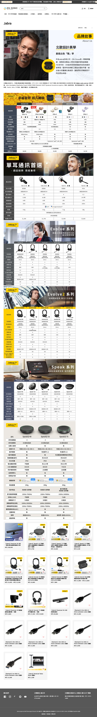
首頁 (5, 14)
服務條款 (44, 714)
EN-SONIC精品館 (12, 14)
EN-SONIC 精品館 (10, 2)
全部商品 (47, 14)
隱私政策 (53, 714)
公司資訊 (33, 14)
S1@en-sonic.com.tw (82, 83)
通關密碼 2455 (70, 2)
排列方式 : (80, 27)
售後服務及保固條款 (23, 14)
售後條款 (49, 714)
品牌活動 (40, 14)
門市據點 (65, 14)
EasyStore (75, 711)
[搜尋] (44, 8)
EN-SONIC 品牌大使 (56, 14)
